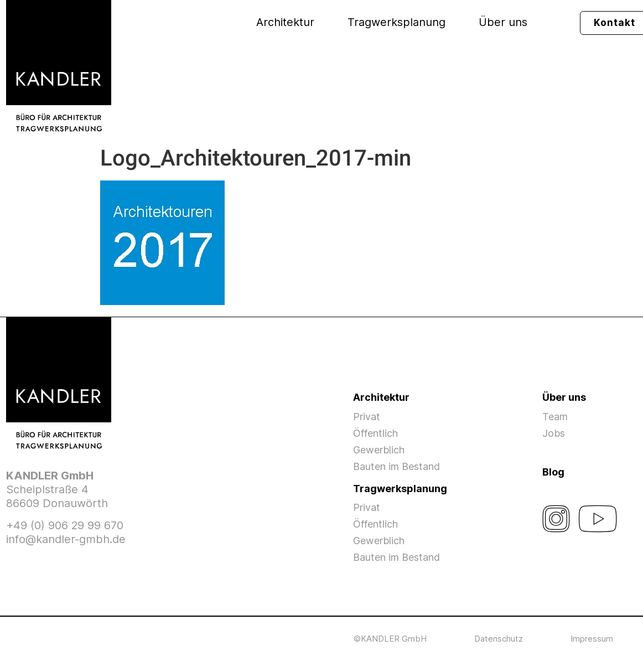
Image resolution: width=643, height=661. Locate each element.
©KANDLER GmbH (390, 638)
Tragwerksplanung (396, 22)
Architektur (285, 22)
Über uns (503, 22)
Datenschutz (498, 638)
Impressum (592, 638)
